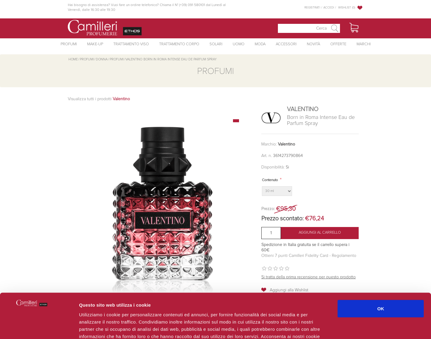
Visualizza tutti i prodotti (99, 99)
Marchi (364, 44)
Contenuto (270, 180)
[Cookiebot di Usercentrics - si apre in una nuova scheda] (39, 327)
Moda (260, 44)
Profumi (69, 44)
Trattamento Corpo (179, 44)
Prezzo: (268, 209)
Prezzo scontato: (282, 219)
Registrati (312, 7)
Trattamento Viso (131, 44)
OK (380, 267)
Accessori (286, 44)
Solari (215, 44)
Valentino (286, 144)
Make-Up (95, 44)
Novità (313, 44)
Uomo (238, 44)
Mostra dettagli (320, 327)
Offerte (338, 44)
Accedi (328, 7)
